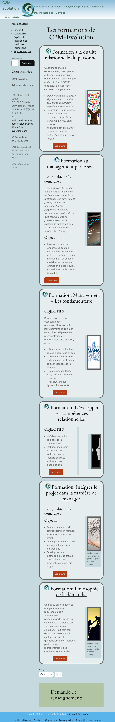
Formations (20, 48)
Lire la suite (60, 146)
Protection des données (89, 720)
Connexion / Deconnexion (59, 720)
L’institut (18, 30)
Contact (38, 720)
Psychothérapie (22, 51)
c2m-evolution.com (77, 714)
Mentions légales (21, 720)
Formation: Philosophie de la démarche (75, 592)
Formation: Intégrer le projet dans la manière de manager (71, 493)
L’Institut (12, 16)
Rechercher (16, 58)
